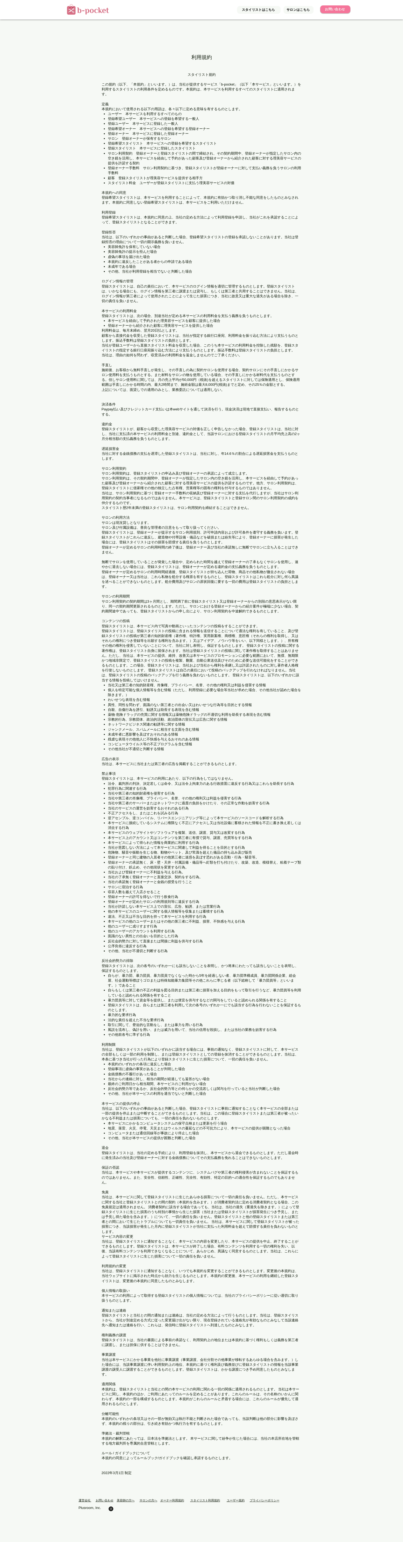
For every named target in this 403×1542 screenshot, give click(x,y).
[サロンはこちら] (299, 10)
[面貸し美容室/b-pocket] (111, 1509)
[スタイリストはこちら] (259, 10)
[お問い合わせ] (335, 9)
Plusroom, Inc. (90, 1508)
